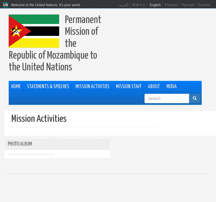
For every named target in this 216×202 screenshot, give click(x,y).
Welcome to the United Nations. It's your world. (46, 5)
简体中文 (139, 5)
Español (204, 5)
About (154, 86)
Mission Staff (128, 86)
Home (15, 86)
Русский (188, 5)
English (155, 5)
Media (171, 86)
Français (171, 5)
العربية (123, 5)
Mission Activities (92, 86)
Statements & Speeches (48, 86)
